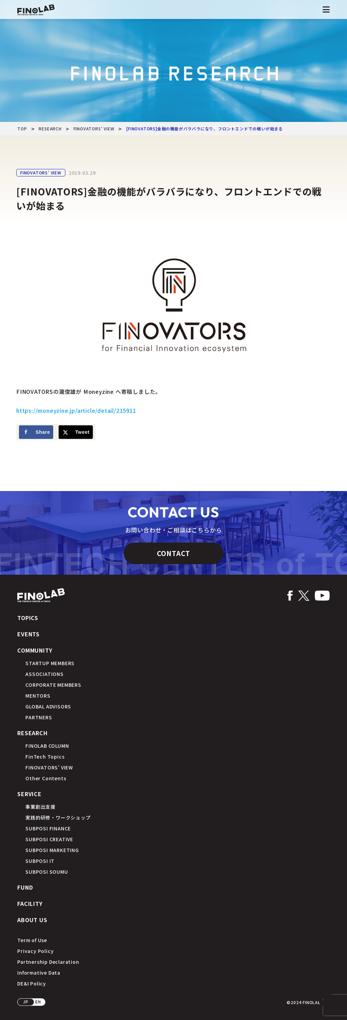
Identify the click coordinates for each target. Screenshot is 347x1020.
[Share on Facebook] (36, 432)
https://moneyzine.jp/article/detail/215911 (76, 410)
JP (25, 1001)
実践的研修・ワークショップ (57, 817)
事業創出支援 (40, 806)
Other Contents (45, 778)
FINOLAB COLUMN (47, 745)
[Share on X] (76, 432)
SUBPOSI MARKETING (52, 850)
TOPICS (27, 618)
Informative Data (38, 972)
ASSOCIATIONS (44, 674)
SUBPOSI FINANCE (48, 828)
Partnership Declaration (48, 961)
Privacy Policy (35, 951)
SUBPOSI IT (40, 860)
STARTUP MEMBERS (50, 663)
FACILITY (29, 903)
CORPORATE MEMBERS (53, 684)
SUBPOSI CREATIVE (49, 839)
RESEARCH (32, 733)
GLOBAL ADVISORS (48, 706)
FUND (25, 887)
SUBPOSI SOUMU (46, 871)
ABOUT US (32, 920)
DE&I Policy (31, 983)
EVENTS (28, 634)
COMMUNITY (34, 650)
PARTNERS (38, 717)
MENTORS (37, 695)
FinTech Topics (44, 756)
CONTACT (173, 553)
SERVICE (29, 794)
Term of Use (32, 940)
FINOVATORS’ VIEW (40, 172)
